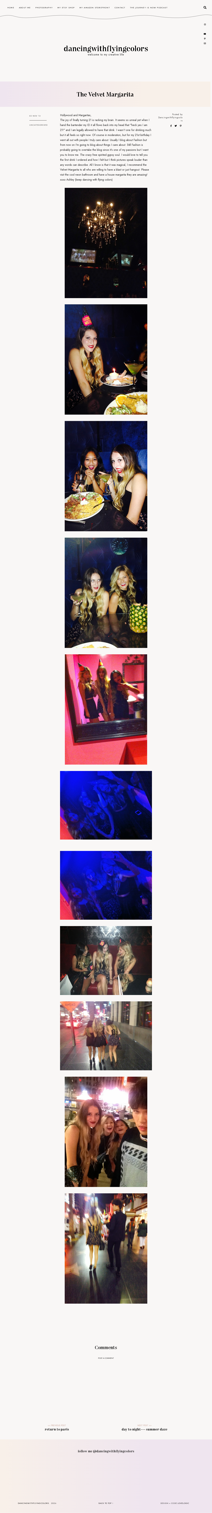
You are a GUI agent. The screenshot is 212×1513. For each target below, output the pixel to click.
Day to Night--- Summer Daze (144, 1429)
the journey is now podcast (149, 7)
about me (25, 7)
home (10, 7)
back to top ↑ (106, 1503)
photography (44, 7)
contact (120, 7)
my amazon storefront (95, 7)
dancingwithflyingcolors (106, 48)
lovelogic (183, 1503)
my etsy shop (66, 7)
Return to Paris (57, 1429)
